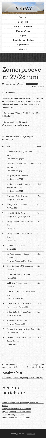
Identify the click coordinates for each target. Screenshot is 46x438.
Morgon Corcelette (23, 26)
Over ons (23, 17)
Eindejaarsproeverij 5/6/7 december (16, 408)
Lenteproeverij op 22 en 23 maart (16, 417)
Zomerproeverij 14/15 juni (13, 414)
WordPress (31, 434)
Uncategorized (32, 84)
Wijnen (23, 35)
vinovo (21, 84)
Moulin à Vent (23, 30)
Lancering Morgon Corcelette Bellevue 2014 (35, 367)
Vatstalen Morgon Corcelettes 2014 (10, 365)
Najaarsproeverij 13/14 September (16, 411)
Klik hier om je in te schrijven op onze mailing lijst (22, 377)
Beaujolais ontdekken (23, 40)
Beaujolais (23, 21)
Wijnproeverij (23, 44)
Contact (23, 49)
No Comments (39, 87)
